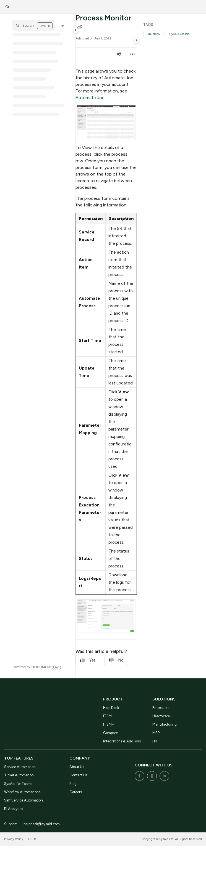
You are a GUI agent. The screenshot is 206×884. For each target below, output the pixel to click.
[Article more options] (132, 54)
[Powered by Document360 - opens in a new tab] (36, 667)
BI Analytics (13, 809)
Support (10, 824)
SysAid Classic (179, 34)
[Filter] (62, 25)
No (116, 660)
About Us (76, 767)
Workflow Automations (22, 792)
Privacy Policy (13, 839)
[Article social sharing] (119, 54)
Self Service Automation (23, 800)
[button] (33, 25)
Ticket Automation (19, 775)
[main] (106, 346)
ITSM (107, 716)
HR (154, 741)
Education (160, 708)
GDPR (32, 839)
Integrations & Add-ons (122, 741)
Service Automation (20, 767)
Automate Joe (90, 97)
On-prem (153, 34)
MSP (156, 733)
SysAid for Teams (18, 784)
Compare (110, 733)
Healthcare (161, 716)
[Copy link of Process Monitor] (79, 27)
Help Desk (111, 708)
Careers (75, 792)
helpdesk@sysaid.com (42, 824)
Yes (88, 660)
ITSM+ (108, 724)
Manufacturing (164, 724)
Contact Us (78, 775)
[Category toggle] (75, 30)
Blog (73, 784)
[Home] (7, 6)
